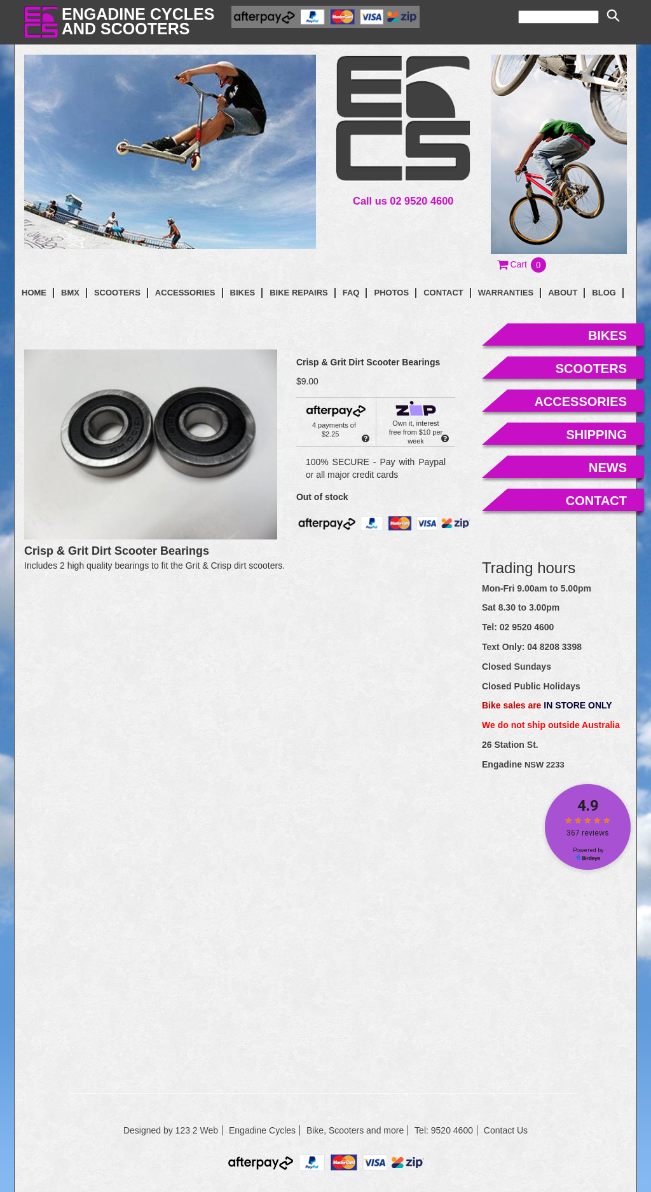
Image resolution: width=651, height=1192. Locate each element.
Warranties (505, 292)
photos (391, 292)
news (608, 468)
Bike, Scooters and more (355, 1130)
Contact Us (506, 1130)
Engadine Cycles (262, 1130)
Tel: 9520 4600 (444, 1130)
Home (34, 292)
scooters (591, 369)
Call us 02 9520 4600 (403, 201)
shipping (596, 435)
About (562, 292)
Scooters (117, 292)
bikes (607, 335)
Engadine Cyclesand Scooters (138, 21)
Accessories (185, 292)
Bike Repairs (299, 292)
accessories (580, 402)
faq (351, 292)
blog (604, 292)
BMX (70, 292)
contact (443, 292)
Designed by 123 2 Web (170, 1130)
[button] (522, 264)
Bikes (243, 292)
